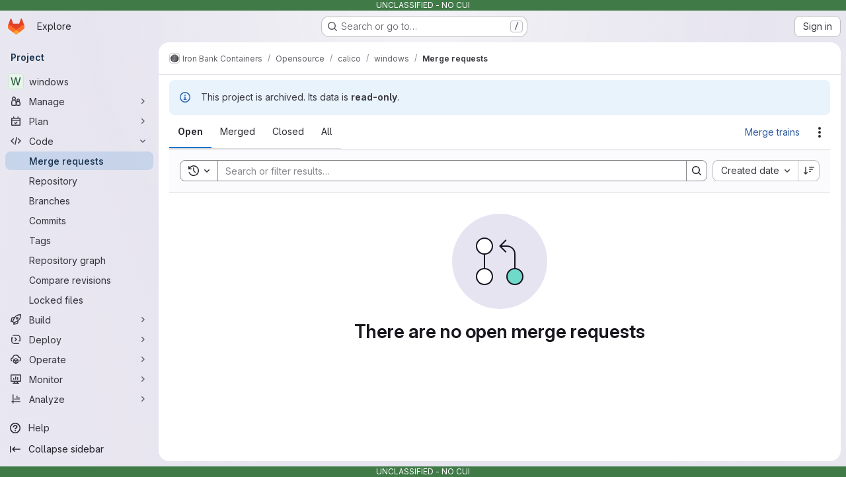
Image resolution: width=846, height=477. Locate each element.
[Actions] (819, 132)
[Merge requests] (79, 161)
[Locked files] (79, 299)
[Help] (79, 428)
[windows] (79, 81)
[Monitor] (79, 379)
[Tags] (79, 240)
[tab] (190, 131)
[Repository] (79, 180)
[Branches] (79, 200)
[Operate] (79, 359)
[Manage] (79, 101)
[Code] (79, 141)
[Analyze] (79, 399)
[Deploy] (79, 339)
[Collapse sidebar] (79, 449)
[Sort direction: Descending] (809, 170)
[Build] (79, 319)
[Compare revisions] (79, 280)
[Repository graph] (79, 260)
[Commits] (79, 220)
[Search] (445, 171)
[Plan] (79, 121)
